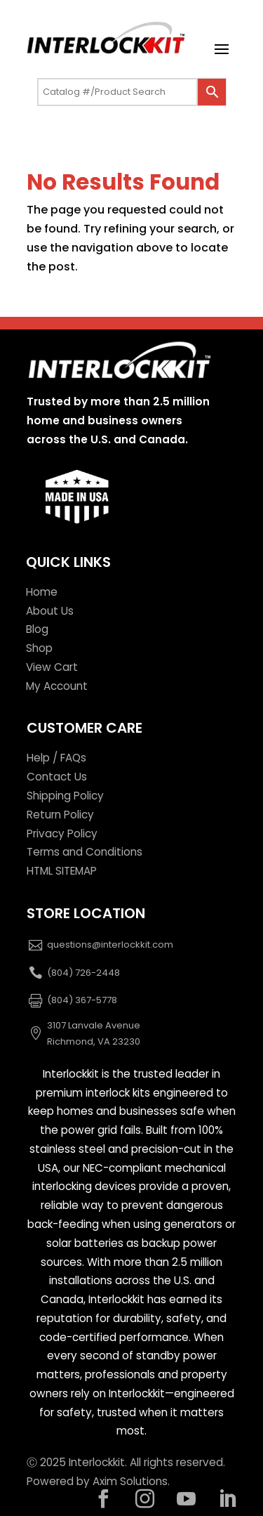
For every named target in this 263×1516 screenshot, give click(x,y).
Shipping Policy (65, 795)
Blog (37, 629)
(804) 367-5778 (82, 1000)
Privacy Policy (62, 833)
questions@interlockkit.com (110, 944)
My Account (57, 686)
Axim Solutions (130, 1481)
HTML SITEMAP (62, 870)
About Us (50, 610)
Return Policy (60, 814)
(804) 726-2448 (83, 972)
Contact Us (57, 776)
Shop (39, 648)
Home (42, 591)
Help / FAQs (56, 757)
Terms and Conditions (84, 851)
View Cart (52, 667)
